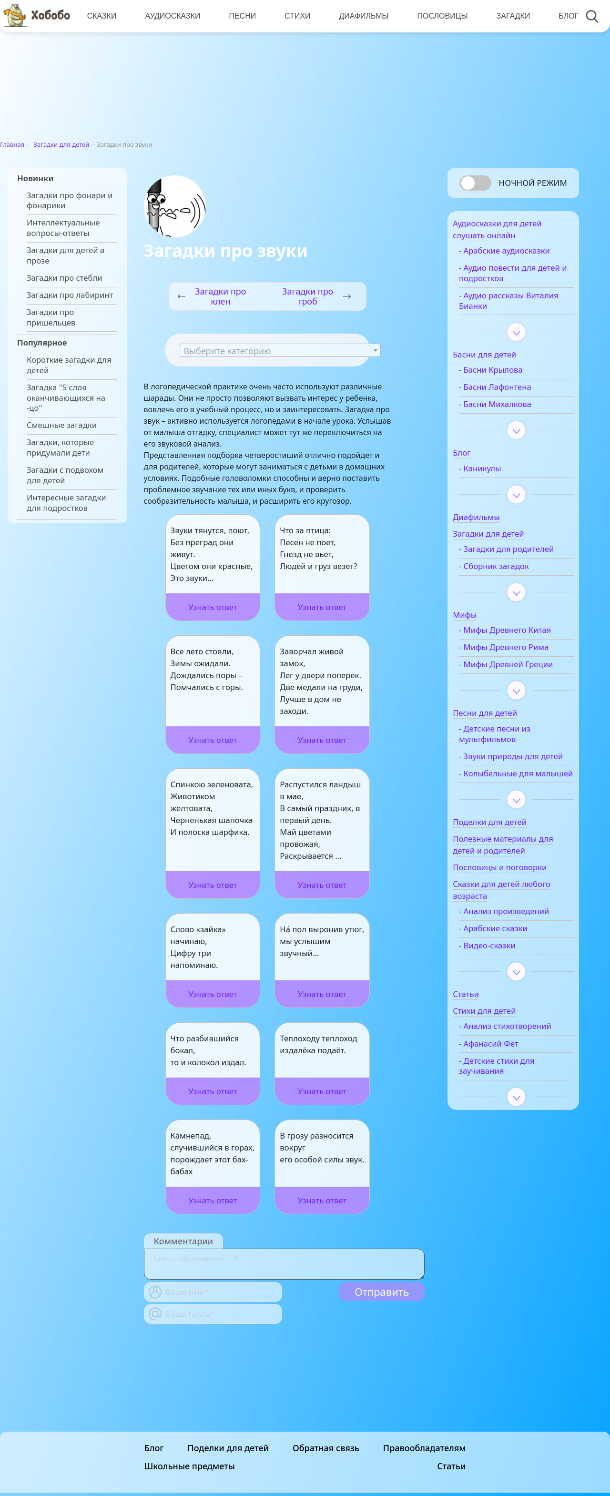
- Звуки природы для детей (514, 786)
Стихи (295, 16)
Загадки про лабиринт (70, 295)
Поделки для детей (228, 1489)
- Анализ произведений (519, 957)
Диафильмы (361, 16)
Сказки (101, 16)
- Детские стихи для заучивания (512, 1122)
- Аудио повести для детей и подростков (512, 277)
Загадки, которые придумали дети (60, 447)
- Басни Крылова (506, 374)
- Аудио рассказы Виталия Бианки (506, 305)
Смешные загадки (62, 425)
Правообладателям (424, 1489)
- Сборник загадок (509, 581)
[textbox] (280, 350)
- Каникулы (495, 473)
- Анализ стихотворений (503, 1077)
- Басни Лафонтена (510, 392)
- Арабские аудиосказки (519, 255)
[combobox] (280, 350)
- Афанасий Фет (504, 1100)
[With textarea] (284, 1264)
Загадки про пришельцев (51, 317)
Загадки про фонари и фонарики (69, 200)
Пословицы (439, 16)
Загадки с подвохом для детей (65, 475)
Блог (564, 16)
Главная (12, 144)
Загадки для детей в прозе (65, 255)
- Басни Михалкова (510, 409)
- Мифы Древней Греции (506, 684)
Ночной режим (533, 182)
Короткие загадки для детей (69, 365)
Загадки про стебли (64, 278)
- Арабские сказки (508, 974)
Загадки (509, 16)
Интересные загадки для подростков (66, 502)
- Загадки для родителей (500, 559)
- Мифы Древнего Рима (519, 662)
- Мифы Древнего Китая (520, 645)
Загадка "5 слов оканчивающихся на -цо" (66, 397)
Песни (240, 16)
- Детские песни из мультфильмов (510, 759)
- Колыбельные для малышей (511, 814)
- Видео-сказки (502, 992)
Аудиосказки (171, 16)
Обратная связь (326, 1489)
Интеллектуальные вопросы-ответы (63, 227)
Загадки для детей (62, 144)
